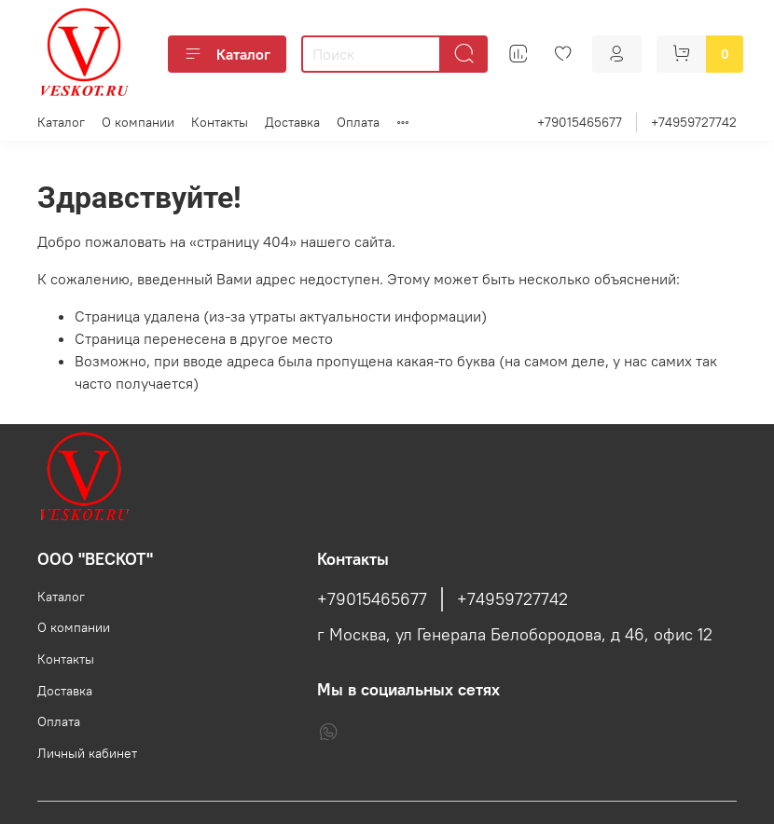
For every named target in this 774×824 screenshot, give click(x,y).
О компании (138, 122)
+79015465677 (579, 122)
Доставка (292, 122)
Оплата (358, 122)
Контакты (219, 122)
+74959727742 (694, 122)
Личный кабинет (87, 753)
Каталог (227, 54)
